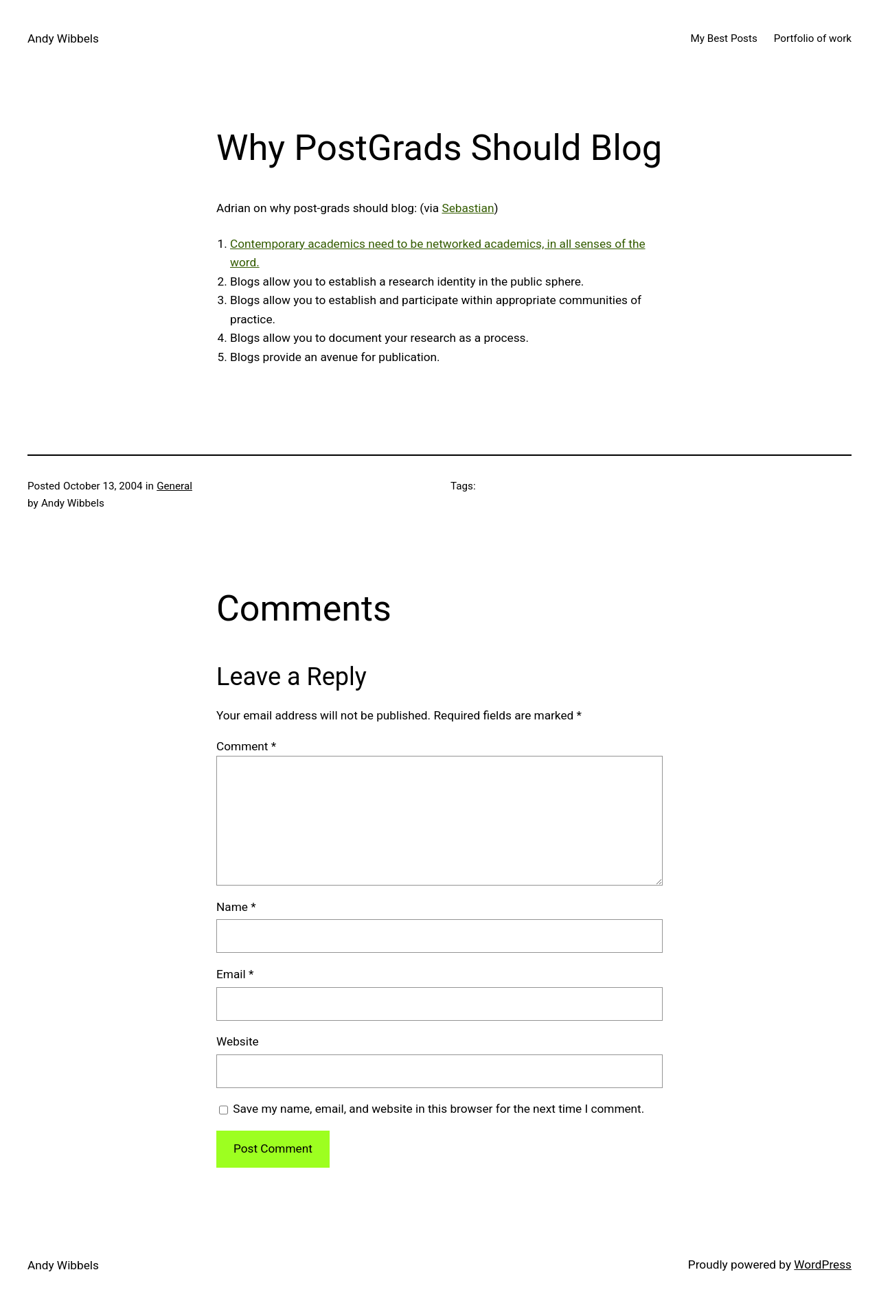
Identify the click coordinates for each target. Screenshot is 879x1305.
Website (237, 1041)
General (174, 486)
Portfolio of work (813, 38)
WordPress (823, 1264)
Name (236, 907)
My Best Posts (723, 38)
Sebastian (468, 208)
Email (234, 974)
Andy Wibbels (63, 38)
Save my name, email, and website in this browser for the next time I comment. (438, 1109)
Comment (246, 746)
